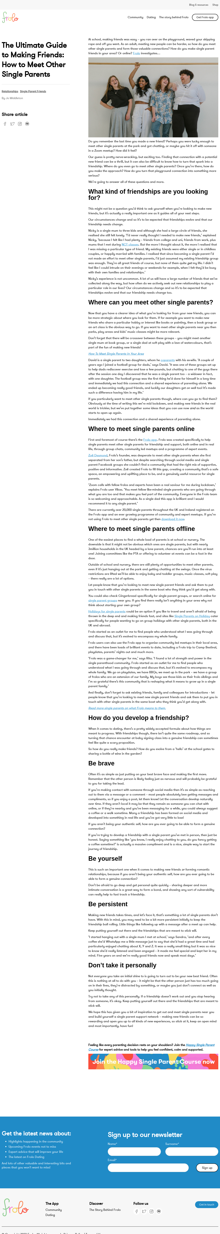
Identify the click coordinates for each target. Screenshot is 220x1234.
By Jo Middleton (12, 98)
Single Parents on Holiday (192, 616)
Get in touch (206, 1205)
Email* (112, 1160)
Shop (215, 5)
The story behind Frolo (174, 17)
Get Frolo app (205, 17)
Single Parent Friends (33, 91)
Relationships (10, 91)
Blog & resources (198, 5)
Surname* (172, 1144)
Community (135, 17)
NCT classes (130, 244)
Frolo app (150, 440)
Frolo (136, 53)
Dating (151, 17)
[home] (23, 17)
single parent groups (102, 600)
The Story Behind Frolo (105, 1210)
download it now (172, 519)
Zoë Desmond (97, 455)
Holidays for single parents (106, 611)
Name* (112, 1144)
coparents (168, 360)
